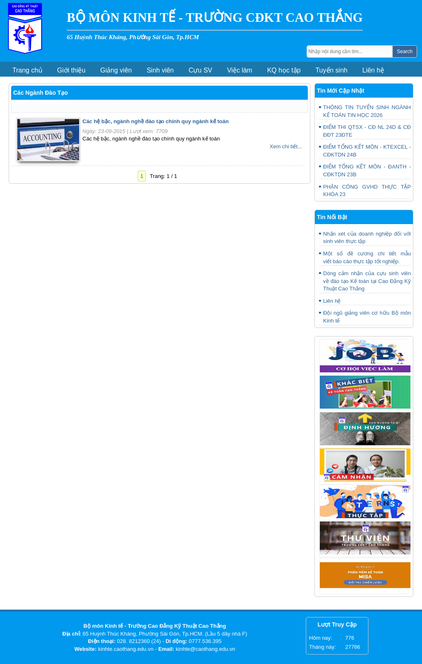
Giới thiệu (71, 70)
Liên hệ (373, 70)
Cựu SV (200, 70)
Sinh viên (160, 70)
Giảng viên (116, 70)
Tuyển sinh (331, 70)
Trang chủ (27, 70)
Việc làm (239, 70)
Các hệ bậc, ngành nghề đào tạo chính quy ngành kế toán (155, 121)
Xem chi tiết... (286, 146)
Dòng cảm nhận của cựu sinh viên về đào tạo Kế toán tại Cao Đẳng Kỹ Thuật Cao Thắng (367, 281)
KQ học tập (283, 70)
